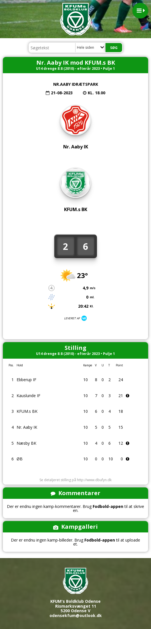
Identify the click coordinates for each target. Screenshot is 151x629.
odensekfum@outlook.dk (75, 615)
